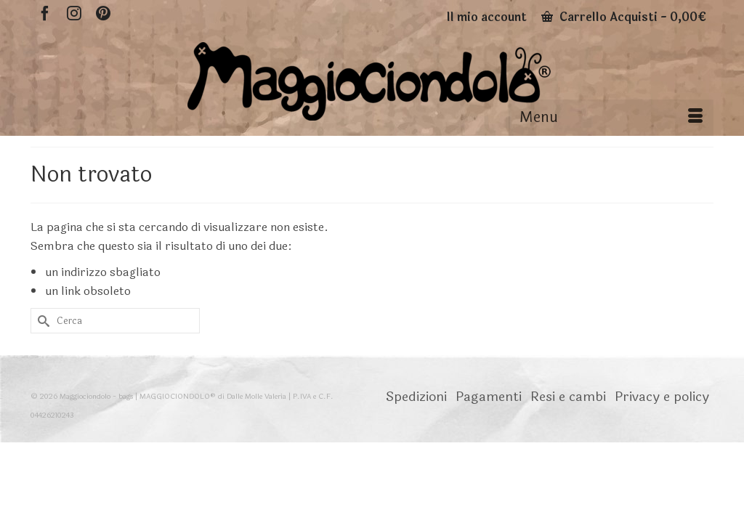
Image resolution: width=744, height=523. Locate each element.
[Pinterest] (103, 12)
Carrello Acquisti (623, 17)
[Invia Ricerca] (41, 362)
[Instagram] (74, 12)
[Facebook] (45, 12)
